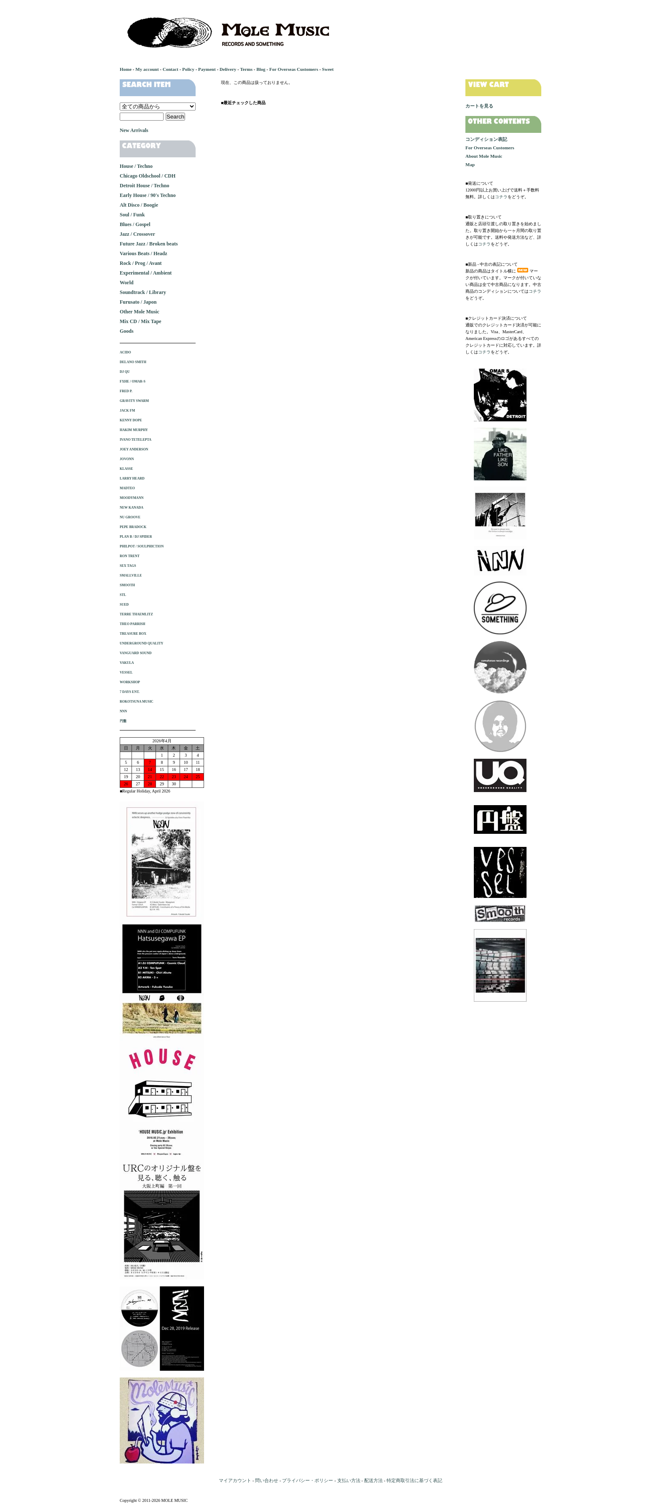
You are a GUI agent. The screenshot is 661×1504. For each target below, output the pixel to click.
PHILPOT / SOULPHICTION (142, 546)
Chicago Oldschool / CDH (147, 176)
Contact (170, 69)
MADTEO (127, 488)
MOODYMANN (131, 498)
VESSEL (126, 672)
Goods (127, 331)
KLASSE (126, 469)
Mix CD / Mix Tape (140, 321)
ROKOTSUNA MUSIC (136, 701)
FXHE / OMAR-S (132, 381)
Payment (207, 69)
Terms (246, 69)
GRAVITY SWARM (134, 401)
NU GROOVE (130, 517)
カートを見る (479, 105)
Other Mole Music (139, 312)
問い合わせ (266, 1480)
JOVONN (127, 459)
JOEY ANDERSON (134, 449)
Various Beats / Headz (143, 253)
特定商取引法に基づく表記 (414, 1480)
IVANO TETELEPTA (135, 440)
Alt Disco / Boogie (139, 205)
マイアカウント (235, 1480)
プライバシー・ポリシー (307, 1480)
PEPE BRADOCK (133, 527)
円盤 (123, 721)
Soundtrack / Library (143, 292)
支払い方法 (348, 1480)
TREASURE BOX (133, 634)
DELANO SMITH (133, 362)
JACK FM (127, 410)
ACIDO (125, 352)
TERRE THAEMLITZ (136, 614)
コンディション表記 (486, 139)
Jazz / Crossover (137, 234)
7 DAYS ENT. (130, 692)
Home (126, 69)
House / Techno (136, 166)
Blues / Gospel (135, 224)
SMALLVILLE (131, 575)
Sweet (328, 69)
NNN (123, 711)
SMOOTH (127, 585)
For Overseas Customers (293, 69)
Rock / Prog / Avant (141, 263)
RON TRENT (130, 556)
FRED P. (126, 391)
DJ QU (125, 372)
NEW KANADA (131, 507)
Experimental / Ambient (146, 273)
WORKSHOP (130, 682)
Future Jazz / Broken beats (149, 244)
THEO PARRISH (132, 624)
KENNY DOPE (131, 420)
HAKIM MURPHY (134, 430)
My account (147, 69)
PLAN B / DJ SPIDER (136, 537)
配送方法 (373, 1480)
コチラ (501, 196)
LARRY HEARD (132, 478)
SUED (124, 604)
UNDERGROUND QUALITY (141, 643)
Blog (260, 69)
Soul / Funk (132, 215)
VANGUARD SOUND (136, 653)
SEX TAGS (128, 566)
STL (123, 595)
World (127, 283)
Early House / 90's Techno (148, 195)
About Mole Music (483, 156)
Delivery (228, 69)
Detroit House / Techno (144, 186)
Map (470, 164)
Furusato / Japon (138, 302)
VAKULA (127, 663)
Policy (188, 69)
